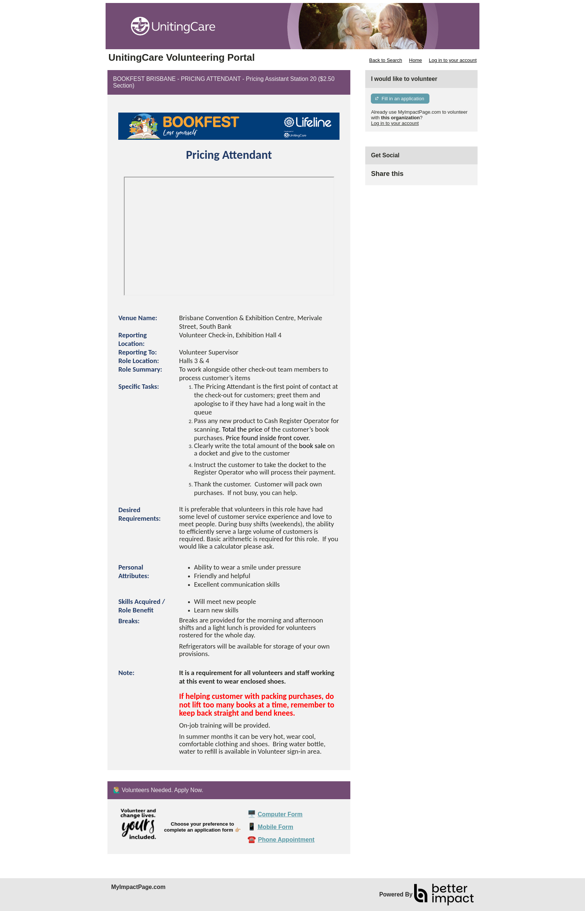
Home (415, 60)
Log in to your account (453, 60)
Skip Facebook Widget (427, 177)
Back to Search (385, 60)
